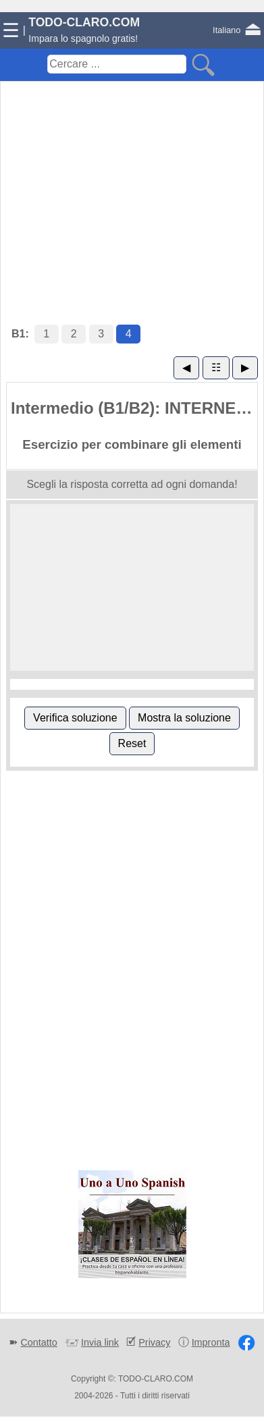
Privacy (154, 1342)
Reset (132, 743)
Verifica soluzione (75, 717)
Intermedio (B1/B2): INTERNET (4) (134, 408)
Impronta (211, 1342)
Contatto (38, 1342)
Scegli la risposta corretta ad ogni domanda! (131, 484)
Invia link (100, 1342)
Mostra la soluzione (184, 717)
